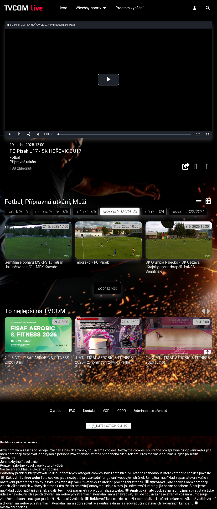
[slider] (124, 134)
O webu (55, 411)
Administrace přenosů (150, 411)
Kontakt (89, 411)
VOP (106, 411)
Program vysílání (129, 8)
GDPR (121, 411)
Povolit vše (29, 462)
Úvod (63, 8)
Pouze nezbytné (12, 465)
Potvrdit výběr (52, 465)
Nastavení (7, 458)
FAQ (72, 411)
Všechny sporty (91, 8)
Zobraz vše (107, 288)
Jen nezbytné (10, 462)
